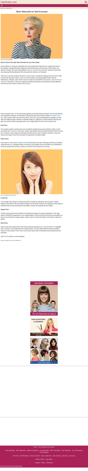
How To (4, 8)
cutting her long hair (32, 70)
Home (1, 8)
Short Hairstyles (21, 450)
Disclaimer (50, 462)
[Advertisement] (32, 99)
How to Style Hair (46, 456)
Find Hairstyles (44, 452)
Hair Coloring (57, 456)
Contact (37, 462)
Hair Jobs (72, 456)
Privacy (43, 462)
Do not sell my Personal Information (11, 466)
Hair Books (49, 459)
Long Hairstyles (44, 450)
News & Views (40, 459)
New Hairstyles (10, 450)
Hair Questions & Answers (46, 447)
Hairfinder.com (9, 2)
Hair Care (16, 456)
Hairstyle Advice (9, 8)
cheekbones (14, 131)
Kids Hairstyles (66, 450)
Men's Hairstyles (55, 450)
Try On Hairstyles (77, 450)
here (5, 236)
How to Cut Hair (35, 456)
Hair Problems (24, 456)
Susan (3, 240)
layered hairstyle (24, 142)
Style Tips (65, 456)
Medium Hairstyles (32, 450)
